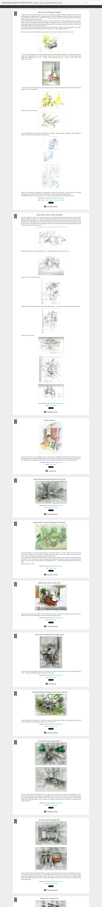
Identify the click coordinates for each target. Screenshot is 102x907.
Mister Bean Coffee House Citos (49, 583)
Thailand (62, 200)
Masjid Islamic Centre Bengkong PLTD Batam (49, 522)
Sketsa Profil (53, 677)
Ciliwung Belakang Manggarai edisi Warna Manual (49, 692)
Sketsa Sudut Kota (52, 507)
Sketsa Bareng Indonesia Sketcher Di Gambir (49, 479)
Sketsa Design (52, 568)
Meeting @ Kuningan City (49, 898)
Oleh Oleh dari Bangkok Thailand (49, 12)
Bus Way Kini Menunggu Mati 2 (49, 741)
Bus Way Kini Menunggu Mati (49, 820)
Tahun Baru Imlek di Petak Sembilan (49, 215)
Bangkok (43, 200)
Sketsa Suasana (53, 405)
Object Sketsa (49, 200)
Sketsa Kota (56, 200)
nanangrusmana (60, 198)
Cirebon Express (49, 420)
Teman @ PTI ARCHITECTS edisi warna (49, 635)
